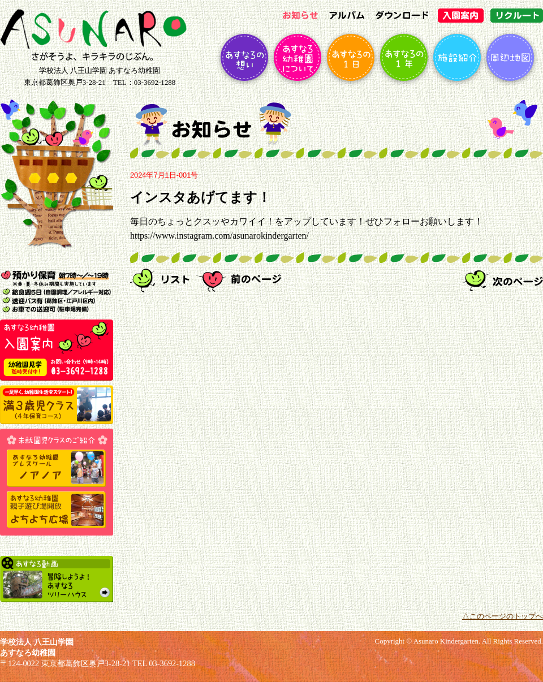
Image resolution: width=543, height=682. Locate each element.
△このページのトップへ (502, 616)
